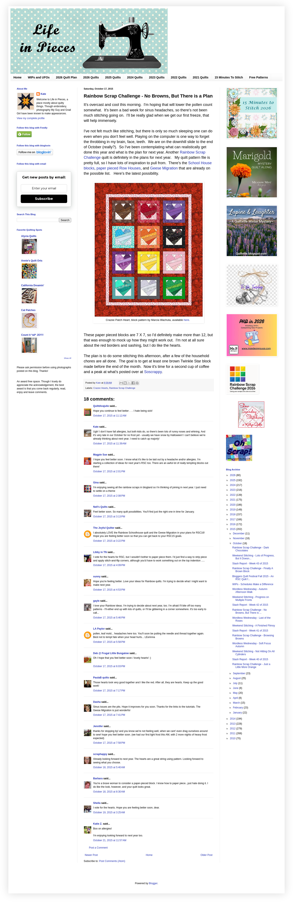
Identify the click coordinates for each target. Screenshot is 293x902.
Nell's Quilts (100, 506)
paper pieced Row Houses (118, 168)
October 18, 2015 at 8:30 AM (109, 791)
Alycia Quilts (28, 236)
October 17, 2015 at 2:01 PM (109, 471)
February (238, 707)
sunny (96, 576)
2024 (233, 485)
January (238, 712)
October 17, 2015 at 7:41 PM (109, 714)
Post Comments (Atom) (112, 861)
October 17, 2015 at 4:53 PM (109, 589)
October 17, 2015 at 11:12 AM (109, 415)
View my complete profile (31, 118)
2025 (233, 480)
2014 (233, 718)
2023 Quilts (157, 77)
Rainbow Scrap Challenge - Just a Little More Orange (251, 666)
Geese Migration (164, 168)
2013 (233, 723)
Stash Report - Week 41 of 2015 (250, 630)
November (239, 538)
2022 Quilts (178, 77)
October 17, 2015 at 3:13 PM (109, 516)
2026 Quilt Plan (66, 77)
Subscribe (44, 199)
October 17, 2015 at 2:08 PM (109, 495)
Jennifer (98, 726)
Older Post (206, 855)
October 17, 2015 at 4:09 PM (109, 565)
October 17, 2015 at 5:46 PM (109, 617)
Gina (96, 482)
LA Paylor (99, 628)
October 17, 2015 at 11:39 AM (109, 443)
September (239, 673)
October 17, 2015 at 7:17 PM (109, 690)
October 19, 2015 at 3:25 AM (109, 812)
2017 (233, 519)
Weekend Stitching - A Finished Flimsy (253, 625)
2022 (233, 494)
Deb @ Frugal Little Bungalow (111, 653)
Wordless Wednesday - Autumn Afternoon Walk (249, 591)
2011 (233, 733)
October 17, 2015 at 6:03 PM (109, 666)
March (237, 702)
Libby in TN (100, 552)
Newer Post (91, 855)
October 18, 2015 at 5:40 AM (109, 767)
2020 (233, 504)
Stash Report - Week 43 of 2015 (250, 563)
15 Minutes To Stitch (229, 77)
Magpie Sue (100, 454)
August (237, 678)
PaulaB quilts (101, 677)
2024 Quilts (135, 77)
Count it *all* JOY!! (32, 334)
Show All (67, 358)
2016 (233, 524)
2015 (233, 529)
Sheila (96, 803)
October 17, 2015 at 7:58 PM (109, 742)
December (239, 533)
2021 (233, 499)
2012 (233, 728)
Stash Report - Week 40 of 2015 (250, 659)
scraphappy (100, 754)
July (235, 683)
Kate (96, 426)
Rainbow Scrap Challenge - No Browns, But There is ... (249, 611)
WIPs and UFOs (39, 77)
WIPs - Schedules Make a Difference (252, 584)
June (236, 688)
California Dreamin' (32, 285)
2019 (233, 509)
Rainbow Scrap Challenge (122, 388)
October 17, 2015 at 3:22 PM (109, 540)
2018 (233, 514)
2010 (233, 738)
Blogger (153, 883)
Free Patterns (258, 77)
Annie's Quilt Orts (31, 260)
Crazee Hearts (100, 388)
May (235, 692)
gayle (96, 600)
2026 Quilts (91, 77)
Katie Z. (97, 823)
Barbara (98, 778)
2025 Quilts (113, 77)
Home (17, 77)
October (238, 543)
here (186, 319)
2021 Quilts (200, 77)
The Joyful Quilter (103, 527)
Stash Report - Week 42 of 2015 (250, 604)
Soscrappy (153, 372)
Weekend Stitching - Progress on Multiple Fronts (250, 598)
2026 (233, 475)
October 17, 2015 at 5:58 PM (109, 641)
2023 (233, 489)
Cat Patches (28, 310)
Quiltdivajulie (101, 406)
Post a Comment (98, 847)
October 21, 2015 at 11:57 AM (109, 840)
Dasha (97, 701)
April (236, 697)
